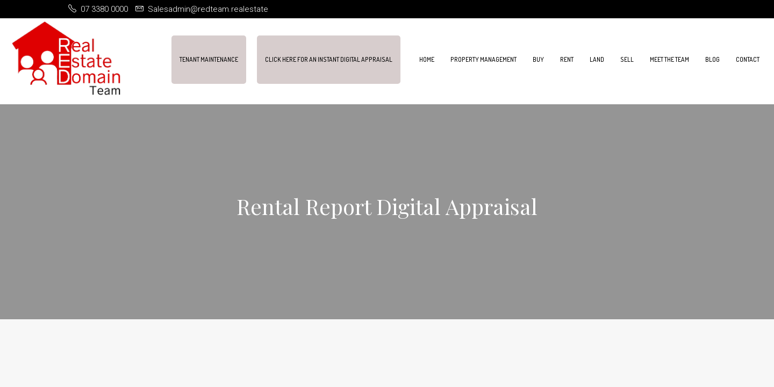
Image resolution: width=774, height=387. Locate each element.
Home (426, 59)
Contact (747, 59)
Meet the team (669, 59)
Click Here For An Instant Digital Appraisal (328, 59)
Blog (712, 59)
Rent (567, 59)
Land (597, 59)
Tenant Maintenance (209, 59)
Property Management (483, 59)
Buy (538, 59)
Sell (627, 59)
